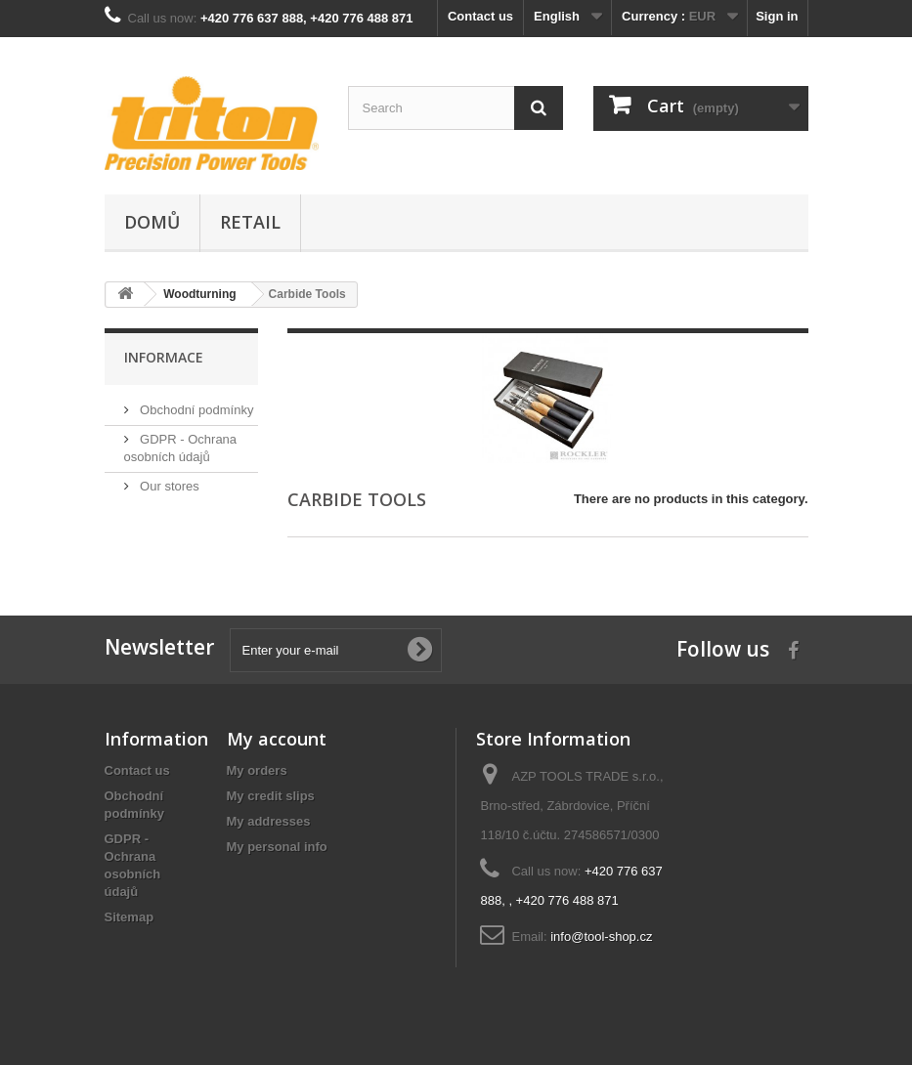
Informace (163, 357)
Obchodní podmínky (195, 410)
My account (276, 738)
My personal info (277, 846)
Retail (250, 222)
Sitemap (129, 917)
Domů (152, 222)
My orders (257, 770)
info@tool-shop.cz (601, 936)
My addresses (269, 821)
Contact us (480, 16)
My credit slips (271, 795)
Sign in (777, 16)
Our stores (168, 486)
